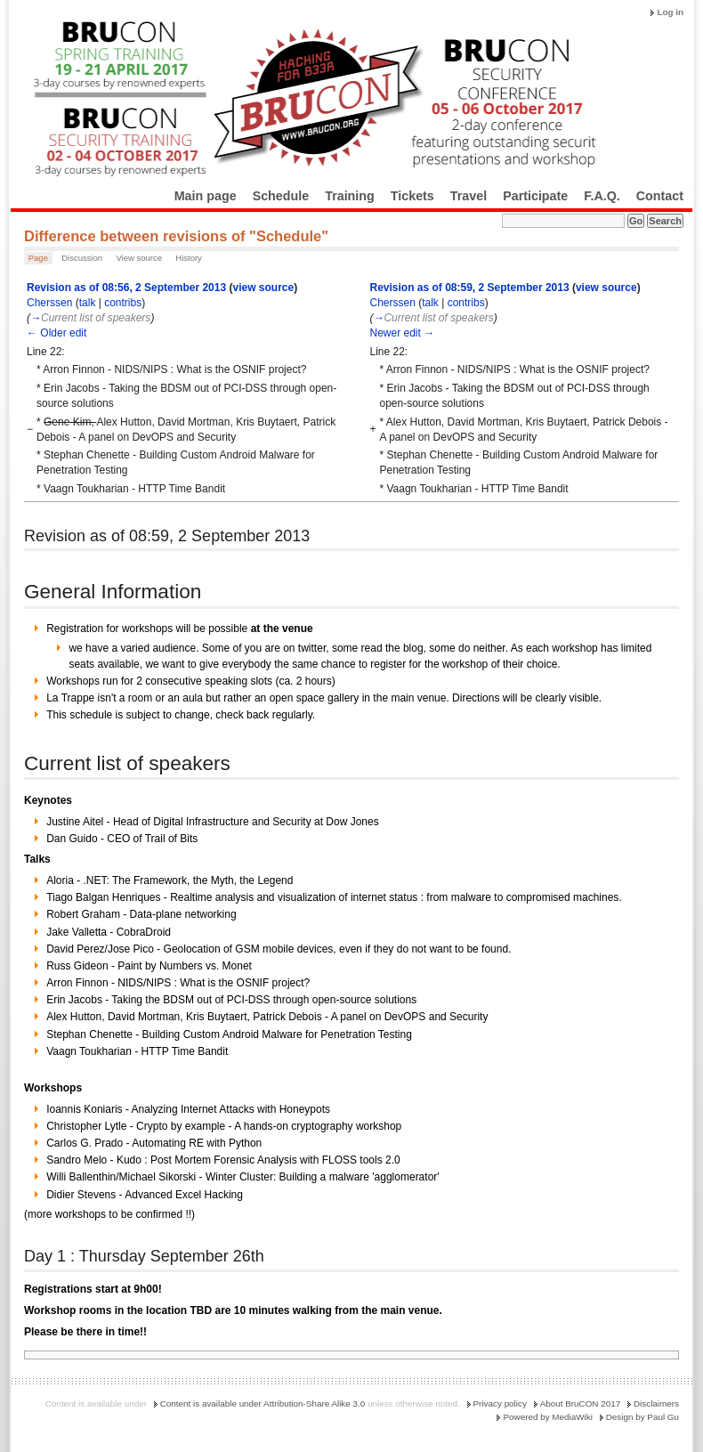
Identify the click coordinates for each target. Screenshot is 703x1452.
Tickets (412, 196)
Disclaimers (656, 1403)
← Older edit (56, 333)
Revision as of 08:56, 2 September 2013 (126, 287)
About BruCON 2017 (580, 1403)
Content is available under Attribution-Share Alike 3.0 (263, 1403)
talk (87, 302)
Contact (659, 196)
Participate (535, 196)
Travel (468, 196)
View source (139, 258)
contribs (122, 302)
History (188, 258)
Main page (205, 196)
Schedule (281, 196)
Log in (670, 12)
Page (38, 258)
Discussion (81, 258)
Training (350, 196)
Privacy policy (500, 1403)
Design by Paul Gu (642, 1417)
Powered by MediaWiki (547, 1417)
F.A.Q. (602, 196)
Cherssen (49, 302)
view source (263, 287)
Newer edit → (401, 333)
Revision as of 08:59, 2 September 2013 (469, 287)
